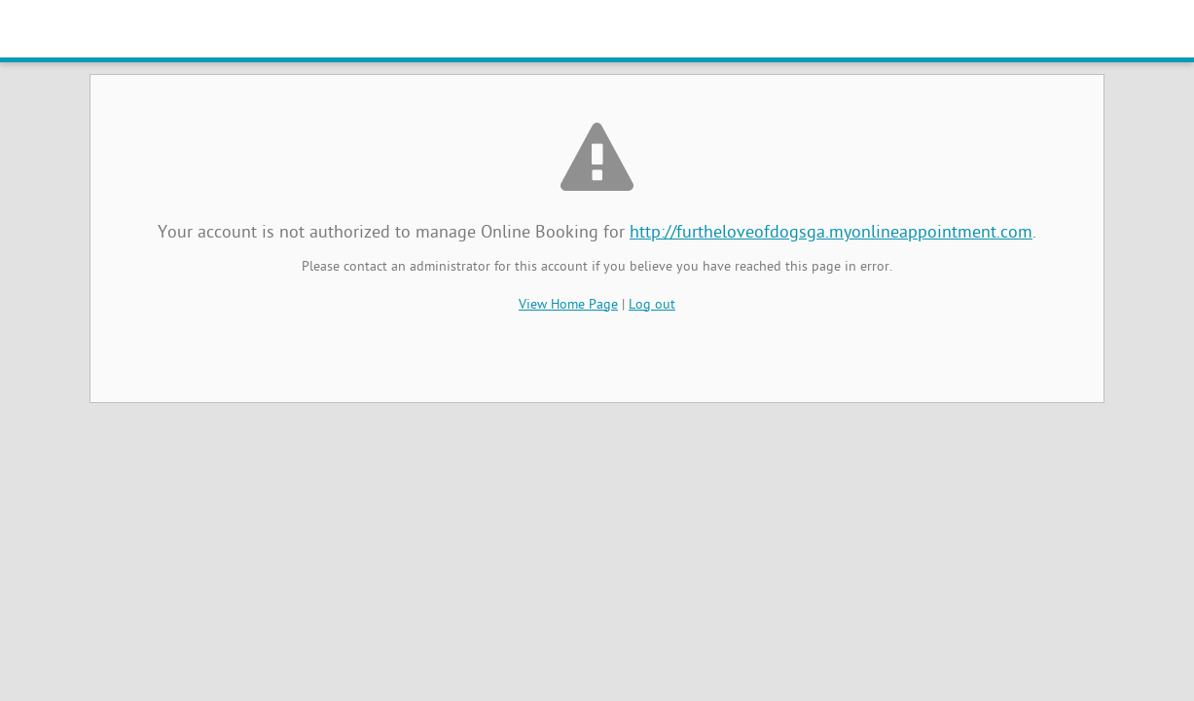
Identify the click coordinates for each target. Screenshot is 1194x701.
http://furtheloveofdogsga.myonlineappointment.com (831, 233)
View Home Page (568, 305)
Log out (652, 305)
